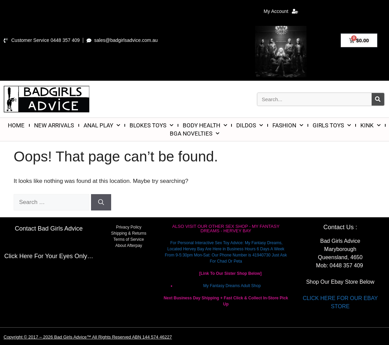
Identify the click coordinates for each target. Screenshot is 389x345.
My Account (281, 11)
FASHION (287, 125)
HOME (16, 125)
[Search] (378, 99)
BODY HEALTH (205, 125)
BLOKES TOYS (151, 125)
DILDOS (249, 125)
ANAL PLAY (102, 125)
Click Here (18, 256)
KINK (370, 125)
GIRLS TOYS (332, 125)
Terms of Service (129, 239)
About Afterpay (128, 245)
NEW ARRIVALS (54, 125)
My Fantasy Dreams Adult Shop (232, 285)
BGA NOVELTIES (194, 133)
